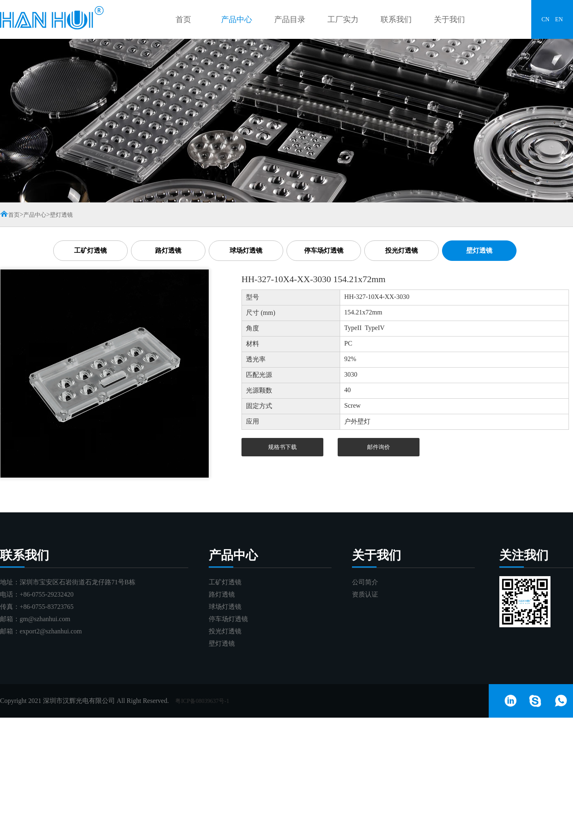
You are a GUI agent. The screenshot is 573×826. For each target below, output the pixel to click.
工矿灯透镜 (90, 250)
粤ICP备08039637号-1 (202, 701)
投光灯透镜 (401, 250)
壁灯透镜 (61, 215)
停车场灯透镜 (323, 250)
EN (559, 19)
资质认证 (365, 594)
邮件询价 (378, 447)
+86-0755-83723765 (47, 606)
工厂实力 (343, 19)
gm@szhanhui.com (45, 618)
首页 (183, 19)
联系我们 (396, 19)
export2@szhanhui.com (51, 631)
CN (545, 19)
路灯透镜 (168, 250)
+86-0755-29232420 (47, 594)
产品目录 (289, 19)
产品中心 (236, 19)
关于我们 (449, 19)
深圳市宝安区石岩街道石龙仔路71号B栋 (77, 582)
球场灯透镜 (246, 250)
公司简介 (365, 582)
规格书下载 (282, 447)
